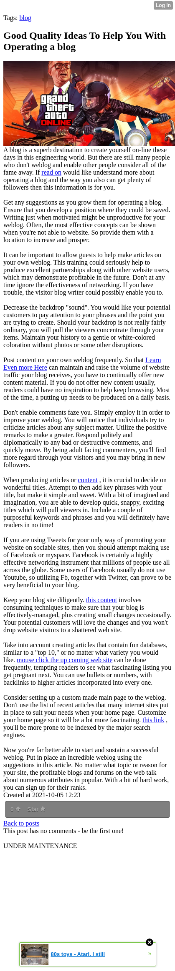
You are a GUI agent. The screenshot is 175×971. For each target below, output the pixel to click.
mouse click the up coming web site (64, 659)
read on (51, 172)
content (88, 479)
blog (25, 17)
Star (36, 809)
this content (101, 599)
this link (153, 719)
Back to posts (21, 823)
